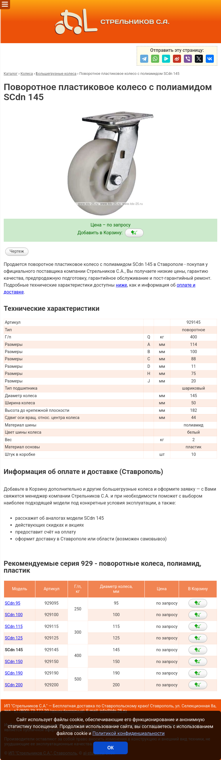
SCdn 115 (14, 626)
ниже (121, 285)
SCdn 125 (14, 638)
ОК (110, 747)
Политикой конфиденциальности (128, 733)
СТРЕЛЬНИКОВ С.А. (110, 22)
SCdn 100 (14, 614)
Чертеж (16, 251)
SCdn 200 (14, 685)
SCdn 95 (12, 603)
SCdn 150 (14, 661)
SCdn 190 (14, 673)
